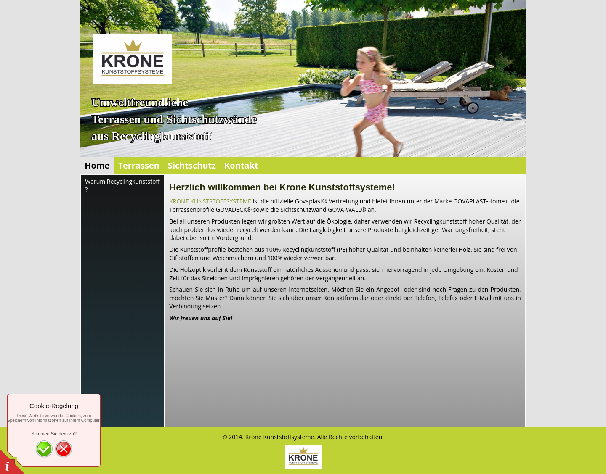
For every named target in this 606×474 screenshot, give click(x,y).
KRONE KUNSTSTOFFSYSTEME (210, 201)
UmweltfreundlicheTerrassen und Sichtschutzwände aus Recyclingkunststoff (174, 119)
